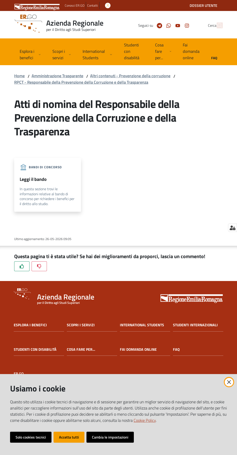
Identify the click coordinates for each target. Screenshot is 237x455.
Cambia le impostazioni (110, 437)
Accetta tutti (69, 437)
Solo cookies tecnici (31, 437)
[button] (217, 25)
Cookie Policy (145, 420)
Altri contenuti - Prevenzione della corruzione (130, 76)
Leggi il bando (33, 179)
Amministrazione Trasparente (57, 76)
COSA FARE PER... (81, 349)
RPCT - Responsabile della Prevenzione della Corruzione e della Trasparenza (81, 82)
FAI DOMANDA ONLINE (138, 349)
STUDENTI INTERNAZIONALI (195, 325)
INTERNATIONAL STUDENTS (142, 325)
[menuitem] (134, 51)
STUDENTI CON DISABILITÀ (35, 349)
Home (19, 76)
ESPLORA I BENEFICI (30, 325)
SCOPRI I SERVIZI (81, 325)
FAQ (176, 349)
